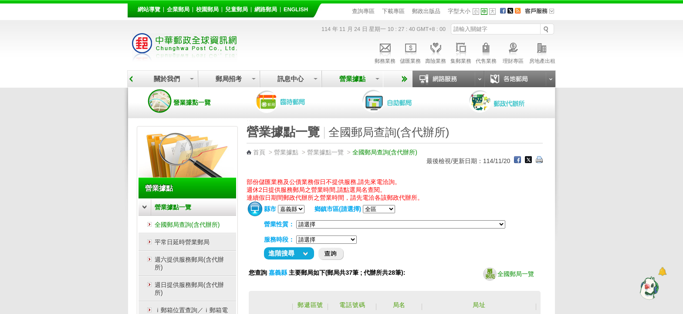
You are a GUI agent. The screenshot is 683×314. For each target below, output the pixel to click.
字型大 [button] (492, 11)
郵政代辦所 (506, 101)
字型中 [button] (484, 11)
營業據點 (352, 78)
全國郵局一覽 (508, 274)
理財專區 (513, 52)
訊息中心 (290, 78)
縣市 (270, 208)
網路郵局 (265, 10)
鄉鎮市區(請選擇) (337, 208)
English (296, 10)
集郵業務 (460, 52)
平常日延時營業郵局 (182, 242)
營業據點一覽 (186, 101)
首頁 (259, 152)
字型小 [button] (476, 11)
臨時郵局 (293, 101)
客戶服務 (542, 13)
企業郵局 (178, 10)
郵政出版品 (426, 11)
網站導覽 (149, 10)
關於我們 (167, 78)
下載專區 (393, 11)
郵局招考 (229, 78)
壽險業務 (435, 52)
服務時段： (279, 239)
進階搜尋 (281, 253)
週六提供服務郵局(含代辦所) (189, 263)
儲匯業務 (410, 52)
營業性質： (279, 224)
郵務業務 (385, 52)
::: (132, 8)
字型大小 (459, 11)
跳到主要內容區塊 (4, 4)
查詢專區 (363, 11)
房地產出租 (542, 52)
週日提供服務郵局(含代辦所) (189, 288)
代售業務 (486, 52)
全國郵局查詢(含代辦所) (187, 224)
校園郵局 (207, 10)
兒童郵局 (236, 10)
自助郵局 (399, 101)
